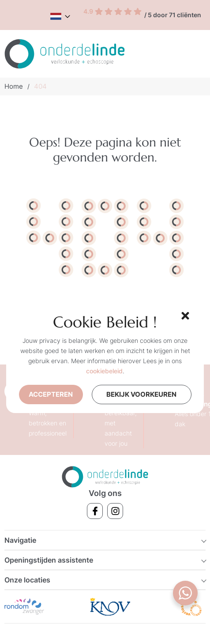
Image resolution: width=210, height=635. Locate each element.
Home (13, 86)
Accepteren (54, 394)
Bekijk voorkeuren (147, 393)
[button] (184, 314)
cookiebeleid (104, 371)
